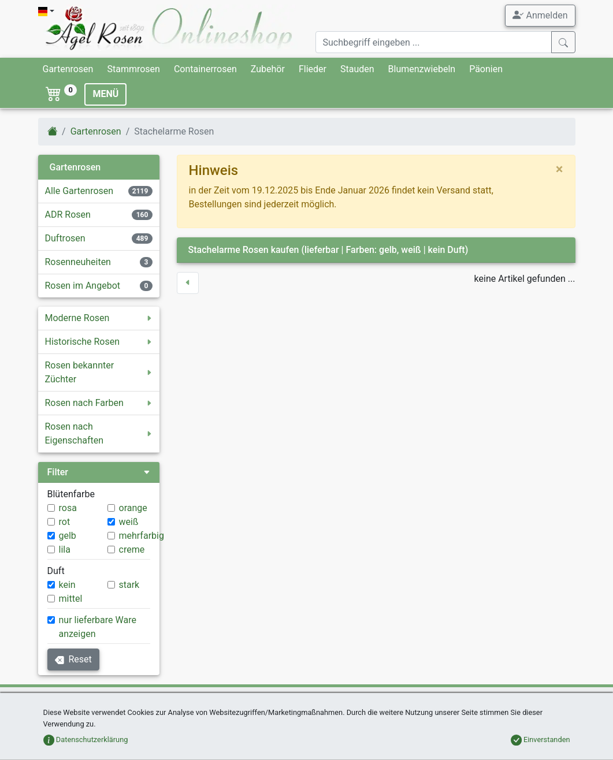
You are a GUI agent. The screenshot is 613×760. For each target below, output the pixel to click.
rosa (68, 507)
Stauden (357, 69)
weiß (129, 521)
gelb (67, 535)
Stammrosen (133, 69)
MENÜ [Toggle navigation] (105, 93)
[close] (559, 169)
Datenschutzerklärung (85, 739)
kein (67, 584)
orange (133, 507)
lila (64, 549)
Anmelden (539, 15)
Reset (73, 659)
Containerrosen (205, 69)
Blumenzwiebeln (422, 69)
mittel (71, 598)
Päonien (486, 69)
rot (64, 521)
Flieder (312, 69)
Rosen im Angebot (83, 285)
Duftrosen (65, 238)
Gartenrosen (68, 69)
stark (129, 584)
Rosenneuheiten (78, 261)
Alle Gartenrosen (79, 190)
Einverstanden (540, 739)
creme (132, 549)
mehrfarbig (141, 535)
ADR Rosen (68, 214)
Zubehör (268, 69)
